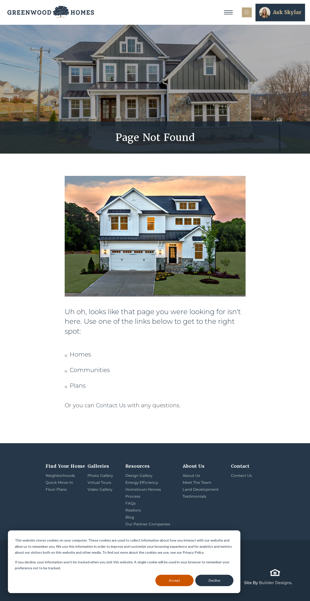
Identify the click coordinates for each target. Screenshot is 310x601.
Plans (77, 386)
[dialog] (124, 561)
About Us (193, 466)
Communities (90, 371)
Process (133, 497)
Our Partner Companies (147, 524)
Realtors (133, 511)
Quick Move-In (59, 483)
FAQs (130, 504)
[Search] (247, 12)
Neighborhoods (60, 476)
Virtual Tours (99, 483)
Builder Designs (275, 582)
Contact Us (111, 406)
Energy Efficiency (141, 483)
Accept (174, 580)
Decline (214, 580)
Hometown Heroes (143, 490)
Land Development (201, 490)
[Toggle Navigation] (228, 12)
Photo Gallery (100, 476)
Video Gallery (99, 490)
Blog (129, 517)
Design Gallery (138, 476)
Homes (80, 355)
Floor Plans (56, 490)
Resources (137, 466)
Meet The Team (197, 483)
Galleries (98, 466)
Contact (240, 466)
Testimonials (194, 497)
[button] (247, 12)
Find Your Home (65, 466)
